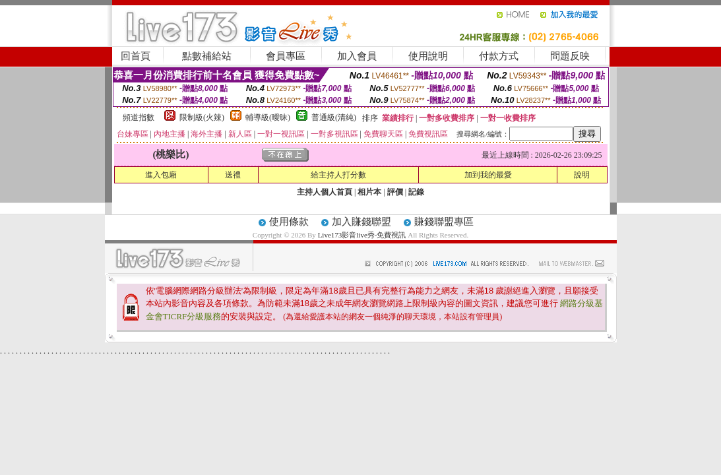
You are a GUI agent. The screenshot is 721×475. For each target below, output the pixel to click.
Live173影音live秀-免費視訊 (362, 235)
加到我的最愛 (488, 174)
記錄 (416, 192)
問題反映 (570, 56)
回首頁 (135, 56)
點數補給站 (207, 56)
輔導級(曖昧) (267, 117)
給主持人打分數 (338, 174)
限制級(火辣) (201, 117)
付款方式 (498, 56)
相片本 (369, 192)
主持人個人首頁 (324, 192)
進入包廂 (161, 174)
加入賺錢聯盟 (361, 221)
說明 (582, 174)
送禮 (233, 174)
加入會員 (357, 56)
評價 (395, 192)
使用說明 (428, 56)
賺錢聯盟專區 (444, 221)
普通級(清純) (333, 117)
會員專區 (285, 56)
